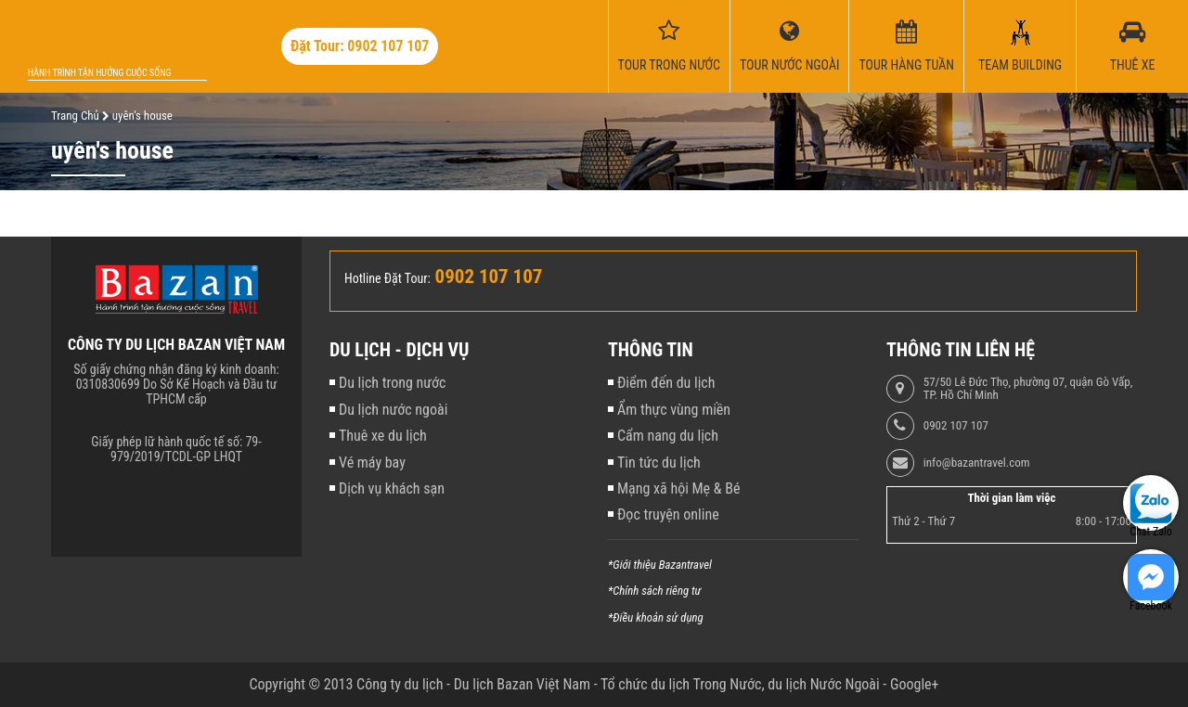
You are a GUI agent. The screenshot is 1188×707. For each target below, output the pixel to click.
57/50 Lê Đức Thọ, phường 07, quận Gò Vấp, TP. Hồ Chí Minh (1027, 389)
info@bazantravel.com (976, 462)
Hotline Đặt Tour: (387, 278)
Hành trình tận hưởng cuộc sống (99, 73)
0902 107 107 (955, 425)
